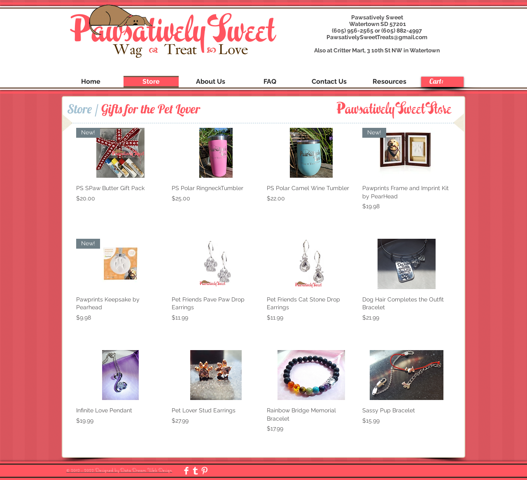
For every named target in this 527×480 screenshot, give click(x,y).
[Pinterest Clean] (204, 471)
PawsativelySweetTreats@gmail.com (376, 37)
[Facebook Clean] (186, 471)
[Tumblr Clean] (195, 471)
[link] (442, 81)
